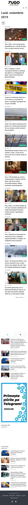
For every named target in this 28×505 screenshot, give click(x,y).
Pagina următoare (21, 297)
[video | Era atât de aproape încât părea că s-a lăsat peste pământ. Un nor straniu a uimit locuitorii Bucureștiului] (16, 114)
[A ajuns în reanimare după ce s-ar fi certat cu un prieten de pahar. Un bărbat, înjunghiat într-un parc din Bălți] (16, 87)
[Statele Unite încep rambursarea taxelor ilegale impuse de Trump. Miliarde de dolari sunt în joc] (5, 353)
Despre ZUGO (5, 495)
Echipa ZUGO (12, 495)
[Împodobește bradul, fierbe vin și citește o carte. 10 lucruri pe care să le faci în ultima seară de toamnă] (16, 141)
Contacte (23, 495)
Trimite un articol (14, 498)
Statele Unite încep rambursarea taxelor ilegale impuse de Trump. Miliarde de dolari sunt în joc (18, 353)
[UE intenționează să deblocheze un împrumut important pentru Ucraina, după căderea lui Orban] (5, 485)
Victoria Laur (8, 42)
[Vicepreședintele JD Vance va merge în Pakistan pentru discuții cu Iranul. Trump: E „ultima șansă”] (5, 375)
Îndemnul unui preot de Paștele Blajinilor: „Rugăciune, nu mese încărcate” (18, 460)
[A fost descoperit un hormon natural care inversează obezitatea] (5, 361)
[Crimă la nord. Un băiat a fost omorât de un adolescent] (5, 468)
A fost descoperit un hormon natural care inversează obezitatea (17, 360)
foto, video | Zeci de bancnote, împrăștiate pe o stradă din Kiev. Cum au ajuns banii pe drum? (15, 46)
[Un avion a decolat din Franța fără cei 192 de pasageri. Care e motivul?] (5, 368)
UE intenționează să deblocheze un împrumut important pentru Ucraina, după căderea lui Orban (18, 484)
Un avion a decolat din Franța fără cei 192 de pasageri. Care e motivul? (18, 367)
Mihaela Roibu (9, 175)
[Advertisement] (14, 316)
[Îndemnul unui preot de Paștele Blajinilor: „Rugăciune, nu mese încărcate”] (5, 460)
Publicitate (18, 495)
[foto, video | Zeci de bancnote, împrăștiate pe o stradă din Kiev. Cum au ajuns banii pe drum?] (16, 34)
